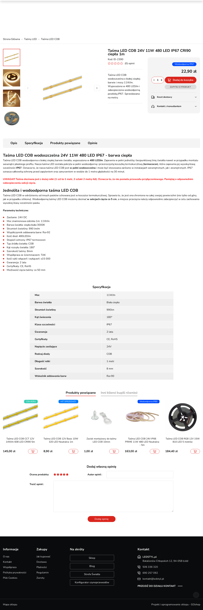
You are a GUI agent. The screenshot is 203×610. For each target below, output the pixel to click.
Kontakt (7, 562)
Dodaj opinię (102, 519)
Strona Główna (11, 39)
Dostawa (41, 562)
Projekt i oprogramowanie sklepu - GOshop (175, 604)
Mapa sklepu (10, 604)
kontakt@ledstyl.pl (67, 17)
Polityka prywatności (14, 572)
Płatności (41, 567)
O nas (6, 556)
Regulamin (42, 572)
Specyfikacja (34, 143)
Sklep (92, 558)
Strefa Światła (92, 574)
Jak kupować (43, 556)
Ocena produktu (39, 474)
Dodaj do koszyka (183, 80)
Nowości (162, 3)
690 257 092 (64, 14)
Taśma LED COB (50, 39)
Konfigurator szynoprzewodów (92, 582)
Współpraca (9, 567)
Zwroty (40, 578)
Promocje (148, 3)
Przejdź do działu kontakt (157, 586)
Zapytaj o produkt (180, 87)
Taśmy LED (30, 39)
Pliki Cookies (10, 578)
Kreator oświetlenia (128, 3)
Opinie (92, 143)
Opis (13, 143)
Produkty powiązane (65, 143)
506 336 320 (64, 11)
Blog (92, 566)
